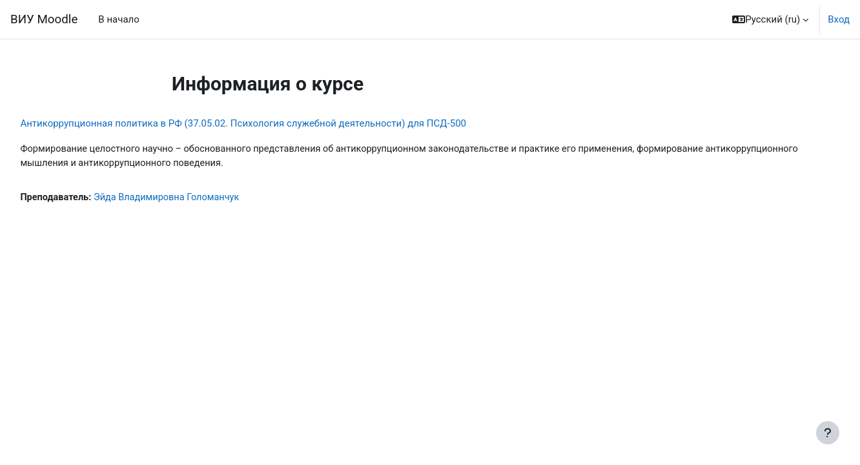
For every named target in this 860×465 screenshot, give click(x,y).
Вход (839, 19)
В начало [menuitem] (118, 19)
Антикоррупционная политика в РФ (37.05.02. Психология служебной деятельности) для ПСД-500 (272, 123)
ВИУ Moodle (43, 19)
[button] (770, 19)
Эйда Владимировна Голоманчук (200, 198)
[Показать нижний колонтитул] (827, 432)
